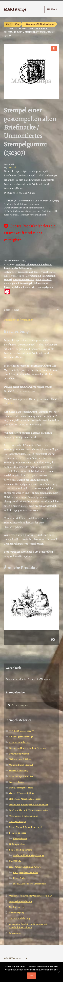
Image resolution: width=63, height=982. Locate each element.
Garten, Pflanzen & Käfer (21, 793)
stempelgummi (11, 283)
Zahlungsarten (16, 907)
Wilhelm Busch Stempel (21, 765)
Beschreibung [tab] (11, 310)
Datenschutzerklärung (20, 901)
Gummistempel (25, 272)
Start (8, 24)
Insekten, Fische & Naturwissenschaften (29, 810)
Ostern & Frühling (18, 770)
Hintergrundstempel (14, 275)
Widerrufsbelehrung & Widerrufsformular (30, 895)
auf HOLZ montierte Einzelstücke (29, 883)
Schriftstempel (47, 275)
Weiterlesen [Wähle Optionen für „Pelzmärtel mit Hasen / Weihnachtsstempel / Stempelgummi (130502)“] (53, 639)
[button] (54, 48)
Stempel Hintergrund (23, 279)
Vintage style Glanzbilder (25, 872)
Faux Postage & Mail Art (21, 776)
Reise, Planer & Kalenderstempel (25, 827)
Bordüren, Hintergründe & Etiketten (34, 264)
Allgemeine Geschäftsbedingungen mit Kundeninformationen (28, 925)
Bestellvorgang (16, 912)
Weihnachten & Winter (20, 759)
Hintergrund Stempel (44, 272)
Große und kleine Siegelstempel (28, 855)
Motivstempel (32, 275)
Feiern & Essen (16, 782)
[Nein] (58, 972)
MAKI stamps (15, 9)
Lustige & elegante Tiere (21, 787)
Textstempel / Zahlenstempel (34, 283)
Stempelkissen (20, 838)
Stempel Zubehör (17, 832)
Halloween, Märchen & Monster (25, 798)
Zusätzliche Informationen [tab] (18, 320)
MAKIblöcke (15, 861)
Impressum (15, 933)
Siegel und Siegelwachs (20, 849)
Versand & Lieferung (19, 918)
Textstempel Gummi (14, 287)
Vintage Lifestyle (17, 821)
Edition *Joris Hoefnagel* (21, 736)
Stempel (8, 279)
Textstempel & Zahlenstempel (40, 24)
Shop (17, 24)
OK (31, 975)
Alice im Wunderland (19, 742)
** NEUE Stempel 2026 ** (21, 731)
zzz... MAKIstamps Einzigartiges (25, 866)
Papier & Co (19, 878)
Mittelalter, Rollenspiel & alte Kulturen (28, 804)
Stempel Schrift (43, 279)
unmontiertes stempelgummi (39, 287)
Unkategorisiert (17, 844)
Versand (12, 167)
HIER (11, 403)
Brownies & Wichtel (19, 753)
